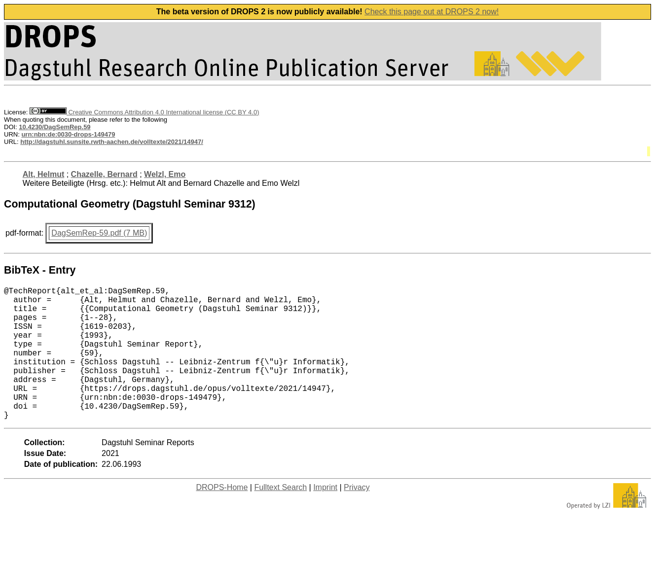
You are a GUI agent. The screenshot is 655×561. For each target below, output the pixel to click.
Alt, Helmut (43, 174)
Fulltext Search (280, 517)
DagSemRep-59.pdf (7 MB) (99, 233)
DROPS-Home (222, 517)
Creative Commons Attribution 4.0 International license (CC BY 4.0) (144, 112)
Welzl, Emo (164, 174)
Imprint (325, 517)
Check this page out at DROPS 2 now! (431, 11)
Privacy (356, 517)
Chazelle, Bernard (104, 174)
